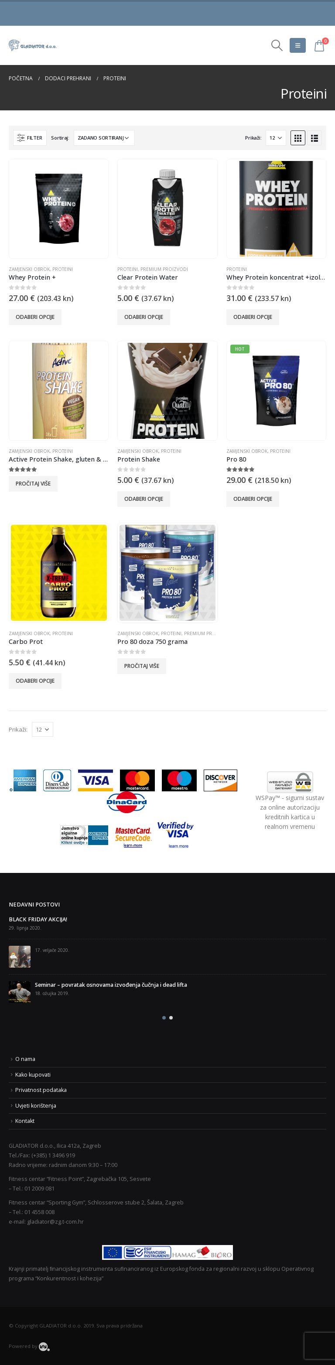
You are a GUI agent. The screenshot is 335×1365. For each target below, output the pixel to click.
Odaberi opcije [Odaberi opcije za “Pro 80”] (252, 499)
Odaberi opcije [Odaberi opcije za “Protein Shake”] (143, 499)
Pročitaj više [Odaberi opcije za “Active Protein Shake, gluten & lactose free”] (33, 483)
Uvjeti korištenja (35, 1105)
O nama (25, 1059)
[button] (164, 1018)
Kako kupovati (33, 1074)
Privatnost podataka (41, 1090)
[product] (59, 209)
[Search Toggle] (277, 45)
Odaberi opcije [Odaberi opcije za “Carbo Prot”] (35, 680)
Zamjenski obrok (29, 269)
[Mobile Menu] (298, 45)
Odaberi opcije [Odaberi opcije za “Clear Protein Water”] (143, 317)
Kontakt (24, 1121)
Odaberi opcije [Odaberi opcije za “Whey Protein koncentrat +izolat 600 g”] (252, 317)
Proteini (62, 269)
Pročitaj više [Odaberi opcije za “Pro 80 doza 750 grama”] (141, 666)
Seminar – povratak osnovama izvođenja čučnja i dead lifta (111, 985)
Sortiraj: (60, 137)
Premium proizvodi (164, 269)
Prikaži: (253, 137)
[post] (20, 957)
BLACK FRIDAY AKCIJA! (38, 919)
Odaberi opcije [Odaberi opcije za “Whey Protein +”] (35, 317)
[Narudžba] (104, 138)
